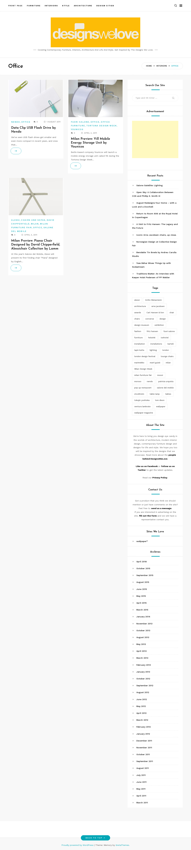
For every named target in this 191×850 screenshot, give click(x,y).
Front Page (15, 5)
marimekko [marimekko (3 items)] (139, 363)
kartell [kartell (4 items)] (171, 344)
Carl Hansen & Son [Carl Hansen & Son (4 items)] (155, 312)
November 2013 (144, 623)
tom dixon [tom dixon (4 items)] (159, 400)
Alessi (15, 220)
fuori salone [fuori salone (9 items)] (169, 331)
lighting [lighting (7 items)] (153, 350)
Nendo (15, 122)
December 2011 (144, 740)
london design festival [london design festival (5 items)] (144, 356)
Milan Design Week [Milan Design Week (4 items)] (143, 369)
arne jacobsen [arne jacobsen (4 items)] (158, 306)
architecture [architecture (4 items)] (140, 306)
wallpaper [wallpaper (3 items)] (160, 406)
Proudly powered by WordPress (77, 845)
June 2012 (141, 699)
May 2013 (141, 644)
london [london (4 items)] (165, 350)
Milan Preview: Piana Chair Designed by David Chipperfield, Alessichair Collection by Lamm (35, 244)
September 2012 (144, 685)
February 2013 (143, 665)
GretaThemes (122, 845)
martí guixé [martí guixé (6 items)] (155, 363)
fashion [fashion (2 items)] (137, 331)
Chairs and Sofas (33, 220)
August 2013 (142, 637)
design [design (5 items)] (163, 319)
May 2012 (141, 706)
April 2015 (141, 603)
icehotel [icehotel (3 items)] (165, 337)
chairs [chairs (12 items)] (137, 319)
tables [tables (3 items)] (168, 394)
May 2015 (141, 596)
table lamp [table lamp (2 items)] (155, 394)
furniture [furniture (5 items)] (138, 337)
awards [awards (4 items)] (137, 312)
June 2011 (141, 782)
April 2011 (141, 796)
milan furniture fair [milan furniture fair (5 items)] (143, 375)
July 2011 (141, 775)
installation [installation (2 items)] (139, 344)
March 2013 (142, 658)
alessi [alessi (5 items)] (137, 300)
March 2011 (142, 802)
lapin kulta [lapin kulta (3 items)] (139, 350)
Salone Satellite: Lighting (149, 185)
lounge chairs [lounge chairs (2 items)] (167, 356)
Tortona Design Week (101, 126)
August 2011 (142, 768)
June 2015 (141, 589)
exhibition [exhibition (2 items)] (159, 325)
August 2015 (142, 582)
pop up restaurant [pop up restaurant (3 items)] (142, 388)
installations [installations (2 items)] (156, 344)
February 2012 (143, 727)
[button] (175, 5)
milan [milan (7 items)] (168, 363)
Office (25, 122)
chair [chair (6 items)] (172, 312)
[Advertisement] (155, 139)
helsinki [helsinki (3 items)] (151, 337)
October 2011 (143, 754)
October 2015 (143, 568)
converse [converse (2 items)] (149, 319)
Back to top (96, 838)
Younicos (77, 129)
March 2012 (142, 720)
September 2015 (144, 575)
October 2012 (143, 678)
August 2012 (142, 692)
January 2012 (143, 734)
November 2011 (144, 747)
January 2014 (143, 616)
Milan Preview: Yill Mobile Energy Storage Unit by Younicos (90, 143)
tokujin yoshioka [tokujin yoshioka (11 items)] (142, 400)
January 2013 (143, 672)
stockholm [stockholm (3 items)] (139, 394)
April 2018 (141, 561)
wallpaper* (142, 541)
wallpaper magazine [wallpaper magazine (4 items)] (143, 413)
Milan (35, 224)
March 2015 (142, 610)
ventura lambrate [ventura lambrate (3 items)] (142, 406)
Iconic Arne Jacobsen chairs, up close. (156, 235)
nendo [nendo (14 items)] (150, 381)
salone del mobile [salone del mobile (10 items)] (165, 388)
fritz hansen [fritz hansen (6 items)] (152, 331)
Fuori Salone (80, 122)
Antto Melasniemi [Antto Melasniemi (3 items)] (153, 300)
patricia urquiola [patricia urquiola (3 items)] (165, 381)
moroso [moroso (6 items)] (137, 381)
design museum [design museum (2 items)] (141, 325)
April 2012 (141, 713)
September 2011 (144, 761)
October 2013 (143, 630)
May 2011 (140, 789)
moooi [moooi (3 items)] (160, 375)
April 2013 (141, 651)
